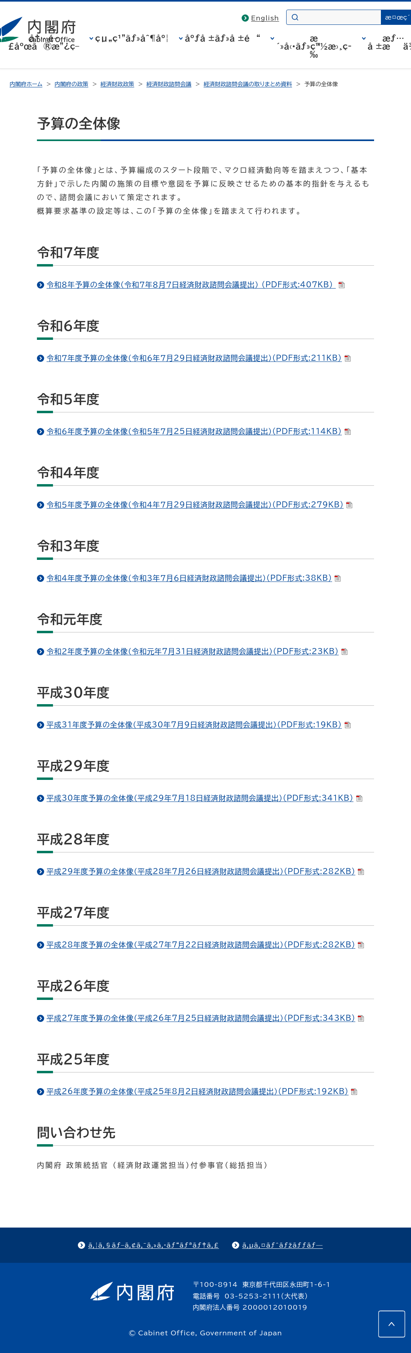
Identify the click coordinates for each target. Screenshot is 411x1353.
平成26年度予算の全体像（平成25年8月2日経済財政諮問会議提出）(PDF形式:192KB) (202, 1091)
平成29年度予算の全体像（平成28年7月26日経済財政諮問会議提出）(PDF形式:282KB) (205, 871)
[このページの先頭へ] (392, 1324)
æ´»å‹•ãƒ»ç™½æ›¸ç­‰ (314, 46)
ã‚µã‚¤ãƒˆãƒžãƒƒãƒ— (282, 1245)
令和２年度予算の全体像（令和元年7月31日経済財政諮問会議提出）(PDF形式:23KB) (197, 651)
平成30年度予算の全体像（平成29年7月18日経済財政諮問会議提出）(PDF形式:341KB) (204, 798)
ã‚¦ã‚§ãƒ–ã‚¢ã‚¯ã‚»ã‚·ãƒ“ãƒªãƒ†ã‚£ (153, 1245)
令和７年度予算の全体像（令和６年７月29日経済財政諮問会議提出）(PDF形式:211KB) (199, 357)
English (265, 18)
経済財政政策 (117, 84)
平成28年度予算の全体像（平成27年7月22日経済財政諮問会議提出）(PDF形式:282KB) (205, 944)
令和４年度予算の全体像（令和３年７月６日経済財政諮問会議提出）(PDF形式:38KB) (194, 578)
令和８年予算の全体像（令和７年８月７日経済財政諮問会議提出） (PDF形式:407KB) (196, 284)
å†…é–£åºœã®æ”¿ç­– (43, 42)
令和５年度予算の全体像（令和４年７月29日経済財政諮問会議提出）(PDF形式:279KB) (199, 504)
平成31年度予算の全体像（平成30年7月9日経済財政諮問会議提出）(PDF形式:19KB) (199, 724)
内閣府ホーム (26, 84)
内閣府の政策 (71, 84)
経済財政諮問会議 (168, 84)
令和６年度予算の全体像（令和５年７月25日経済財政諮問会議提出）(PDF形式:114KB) (199, 431)
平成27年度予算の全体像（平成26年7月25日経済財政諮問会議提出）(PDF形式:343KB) (205, 1018)
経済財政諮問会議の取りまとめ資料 (247, 84)
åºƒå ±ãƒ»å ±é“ (222, 38)
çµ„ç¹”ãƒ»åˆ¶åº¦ (132, 38)
